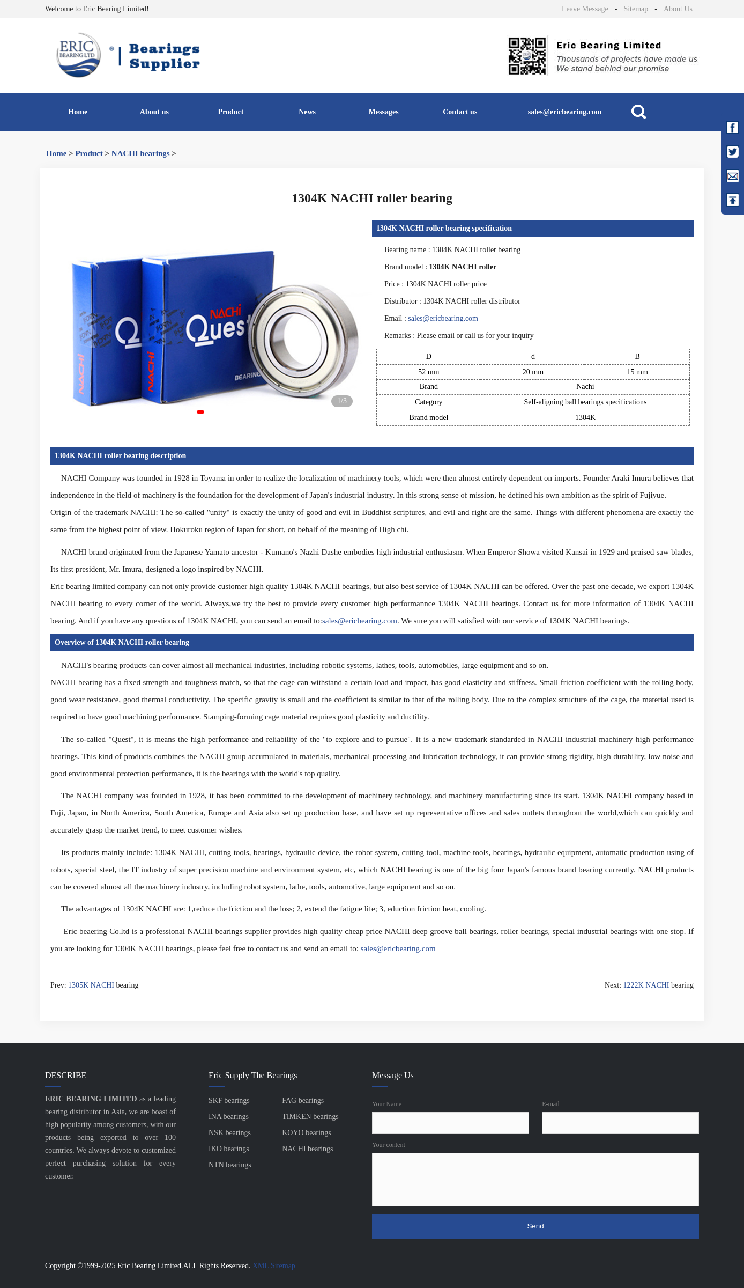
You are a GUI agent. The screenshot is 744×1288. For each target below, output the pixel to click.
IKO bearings (229, 1149)
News (307, 112)
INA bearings (229, 1117)
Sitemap (635, 9)
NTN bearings (230, 1165)
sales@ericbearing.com (565, 112)
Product (231, 112)
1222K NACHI (646, 985)
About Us (678, 9)
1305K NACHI (91, 985)
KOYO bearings (306, 1133)
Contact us (460, 112)
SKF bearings (229, 1100)
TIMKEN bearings (310, 1117)
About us (154, 112)
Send (535, 1226)
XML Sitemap (273, 1266)
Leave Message (585, 9)
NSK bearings (230, 1133)
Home (77, 112)
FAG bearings (303, 1100)
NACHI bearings (140, 153)
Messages (384, 112)
